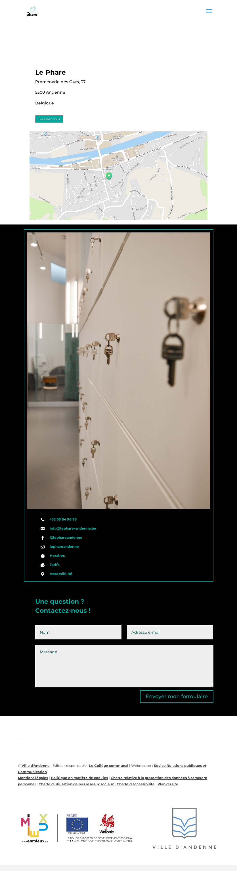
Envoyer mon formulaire (177, 696)
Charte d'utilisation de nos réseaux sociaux (76, 784)
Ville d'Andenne (35, 765)
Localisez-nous (49, 119)
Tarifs (54, 565)
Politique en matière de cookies (79, 778)
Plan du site (168, 784)
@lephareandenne (66, 537)
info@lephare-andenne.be (73, 528)
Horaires (57, 555)
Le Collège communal (108, 765)
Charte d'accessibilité (136, 784)
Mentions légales (33, 778)
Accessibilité (61, 574)
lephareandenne (64, 546)
